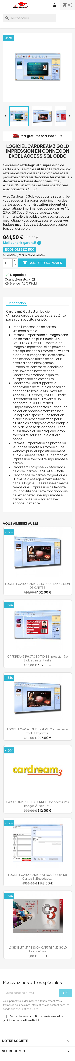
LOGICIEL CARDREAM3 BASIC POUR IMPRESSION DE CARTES (37, 586)
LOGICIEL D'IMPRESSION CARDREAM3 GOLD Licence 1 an (37, 949)
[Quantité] (8, 262)
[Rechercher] (29, 18)
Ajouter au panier (42, 263)
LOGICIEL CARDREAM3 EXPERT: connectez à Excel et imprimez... (37, 731)
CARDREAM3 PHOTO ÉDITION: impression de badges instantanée (37, 658)
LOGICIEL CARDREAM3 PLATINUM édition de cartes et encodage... (37, 877)
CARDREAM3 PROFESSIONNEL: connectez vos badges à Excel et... (37, 804)
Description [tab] (16, 303)
